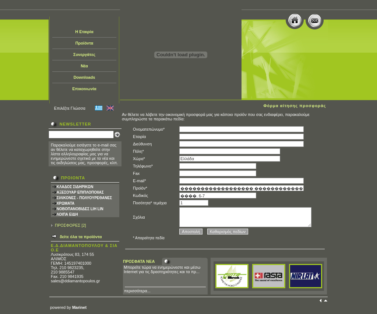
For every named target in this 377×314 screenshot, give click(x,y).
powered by (68, 307)
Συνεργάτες (84, 54)
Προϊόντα (84, 43)
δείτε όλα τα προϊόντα (81, 236)
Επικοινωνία (84, 89)
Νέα (84, 66)
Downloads (84, 77)
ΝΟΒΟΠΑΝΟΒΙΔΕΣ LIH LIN (80, 209)
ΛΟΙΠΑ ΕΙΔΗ (67, 214)
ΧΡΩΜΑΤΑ (66, 203)
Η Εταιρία (84, 31)
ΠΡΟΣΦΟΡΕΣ (67, 225)
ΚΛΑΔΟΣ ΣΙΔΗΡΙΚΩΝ (75, 187)
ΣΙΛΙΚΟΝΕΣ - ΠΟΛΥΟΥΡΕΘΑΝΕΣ (84, 198)
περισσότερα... (137, 291)
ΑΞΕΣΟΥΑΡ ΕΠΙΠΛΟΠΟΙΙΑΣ (80, 192)
